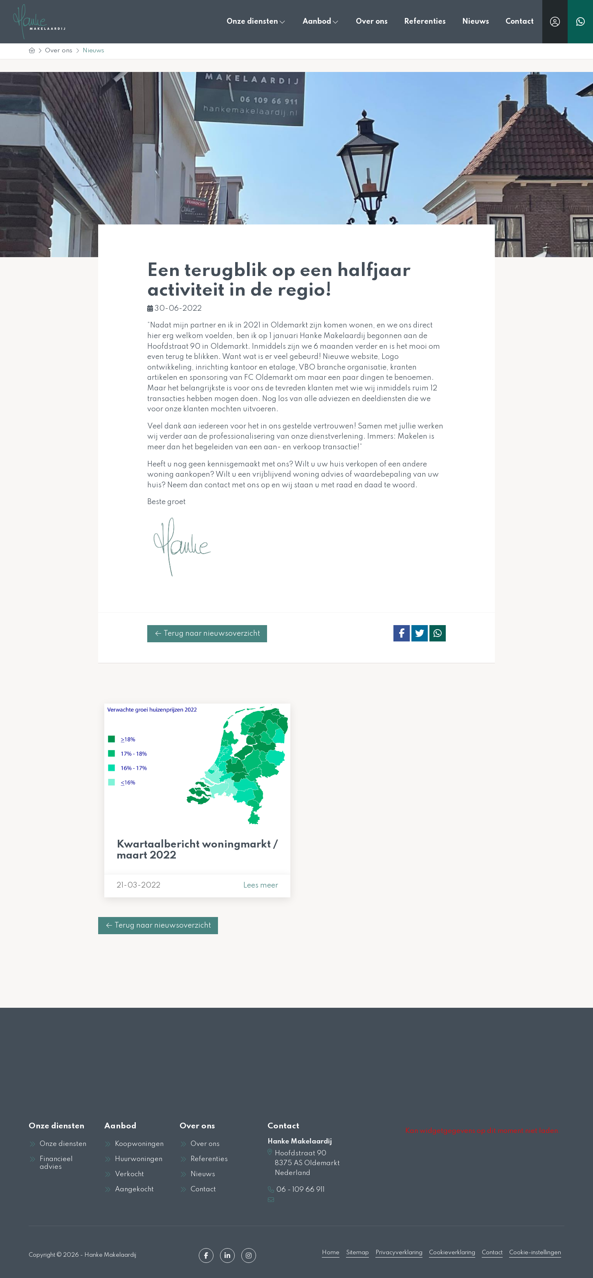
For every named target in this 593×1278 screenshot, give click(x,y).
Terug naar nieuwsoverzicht (207, 633)
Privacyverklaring (398, 1252)
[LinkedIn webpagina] (227, 1254)
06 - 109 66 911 (300, 1189)
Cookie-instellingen (535, 1252)
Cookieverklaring (452, 1252)
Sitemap (357, 1252)
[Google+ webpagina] (248, 1254)
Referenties (425, 21)
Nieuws (475, 21)
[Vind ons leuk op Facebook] (206, 1254)
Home (330, 1252)
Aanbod (321, 21)
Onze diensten (256, 21)
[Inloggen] (555, 21)
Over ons (372, 21)
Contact (519, 21)
